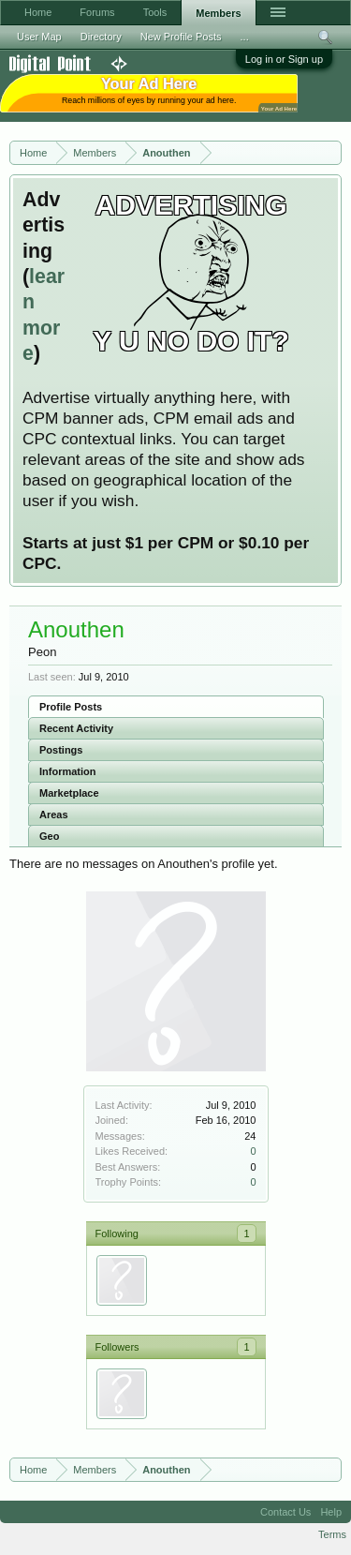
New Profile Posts (181, 36)
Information (67, 771)
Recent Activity (76, 728)
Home (37, 12)
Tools (155, 12)
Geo (49, 836)
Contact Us (285, 1512)
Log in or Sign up (284, 59)
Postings (60, 749)
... (245, 36)
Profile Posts (70, 706)
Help (331, 1512)
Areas (53, 814)
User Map (39, 36)
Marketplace (69, 793)
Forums (97, 12)
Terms (332, 1534)
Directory (101, 36)
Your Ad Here (279, 108)
